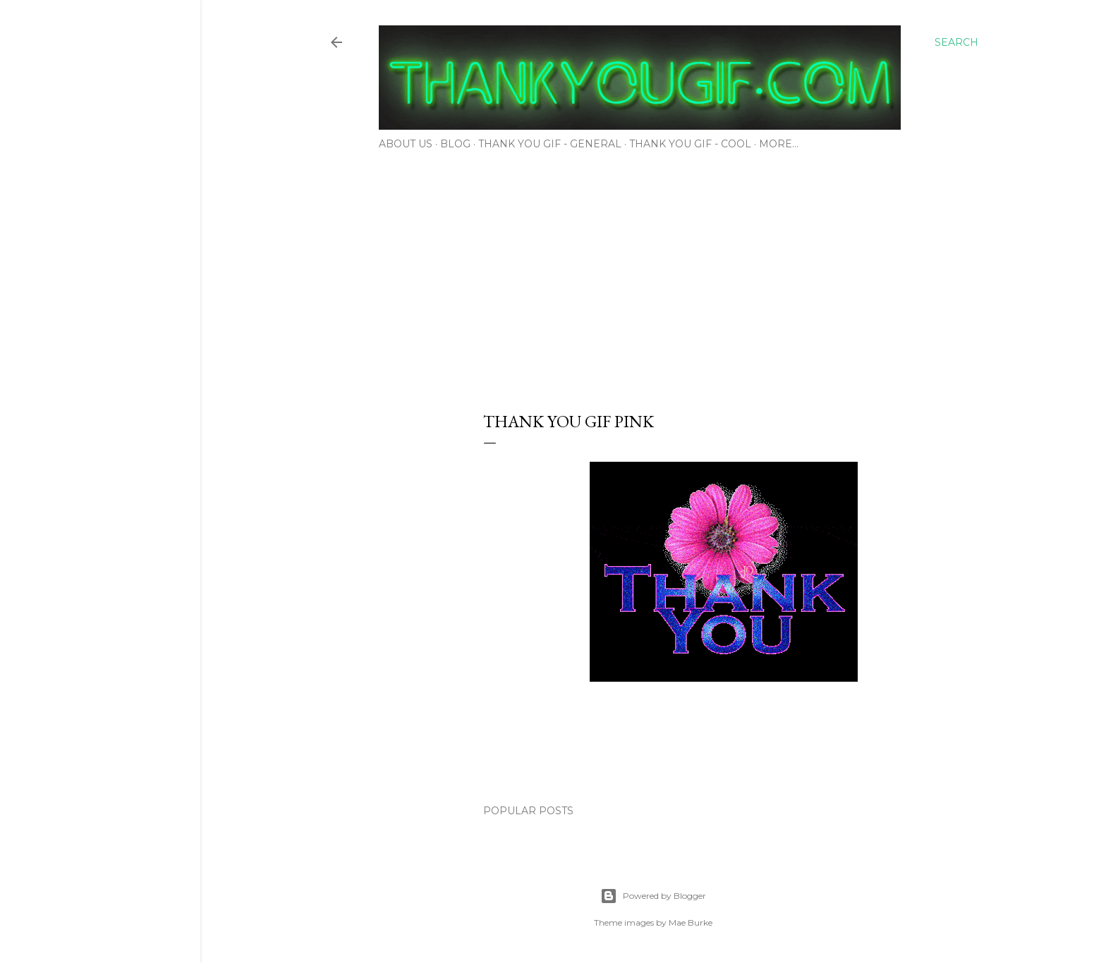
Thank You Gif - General (549, 143)
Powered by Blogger (653, 896)
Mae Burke (690, 922)
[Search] (956, 42)
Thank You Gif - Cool (690, 143)
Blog (455, 143)
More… (778, 143)
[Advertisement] (653, 276)
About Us (405, 143)
